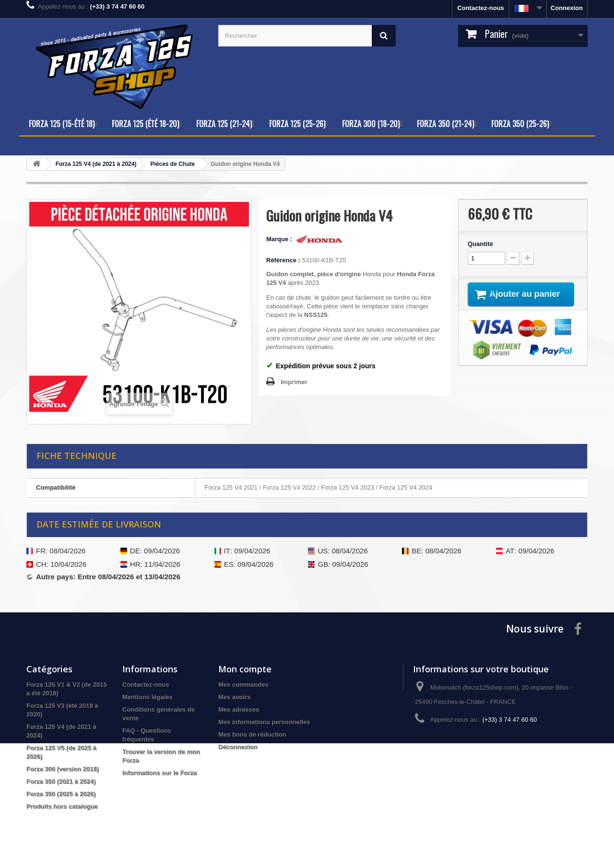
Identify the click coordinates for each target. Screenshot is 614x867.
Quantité (480, 243)
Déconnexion (238, 746)
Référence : (283, 260)
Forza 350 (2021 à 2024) (61, 781)
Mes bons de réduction (252, 734)
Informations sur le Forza (159, 772)
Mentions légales (147, 697)
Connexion (567, 8)
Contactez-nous (480, 8)
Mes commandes (243, 684)
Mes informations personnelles (264, 722)
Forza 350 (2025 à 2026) (61, 793)
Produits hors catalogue (62, 806)
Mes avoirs (234, 697)
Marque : (280, 239)
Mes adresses (238, 709)
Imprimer (294, 382)
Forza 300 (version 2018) (62, 769)
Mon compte (245, 669)
